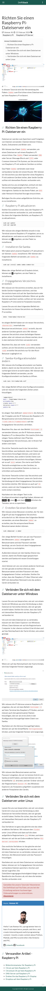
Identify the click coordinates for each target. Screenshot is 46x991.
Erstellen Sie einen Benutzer (21, 507)
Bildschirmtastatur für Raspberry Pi (21, 965)
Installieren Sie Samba (17, 246)
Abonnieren (8, 896)
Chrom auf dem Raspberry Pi (18, 968)
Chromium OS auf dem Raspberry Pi (21, 971)
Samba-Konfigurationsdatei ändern (19, 360)
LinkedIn (8, 945)
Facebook (19, 945)
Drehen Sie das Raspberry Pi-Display (21, 976)
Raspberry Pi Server (24, 35)
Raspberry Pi (8, 35)
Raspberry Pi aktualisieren (20, 205)
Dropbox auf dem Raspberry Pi (18, 979)
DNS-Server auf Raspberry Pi (18, 973)
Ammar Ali (8, 32)
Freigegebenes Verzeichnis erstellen (19, 282)
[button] (23, 111)
